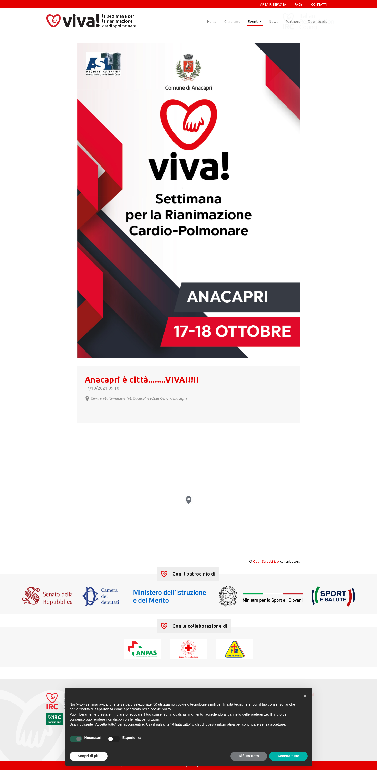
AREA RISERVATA (273, 4)
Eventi (253, 22)
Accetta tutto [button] (288, 756)
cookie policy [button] (160, 709)
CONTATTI (319, 4)
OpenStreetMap (266, 561)
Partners (293, 22)
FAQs (299, 4)
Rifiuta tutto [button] (249, 756)
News (273, 22)
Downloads (317, 22)
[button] (305, 696)
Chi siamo (232, 22)
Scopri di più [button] (89, 756)
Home (212, 22)
